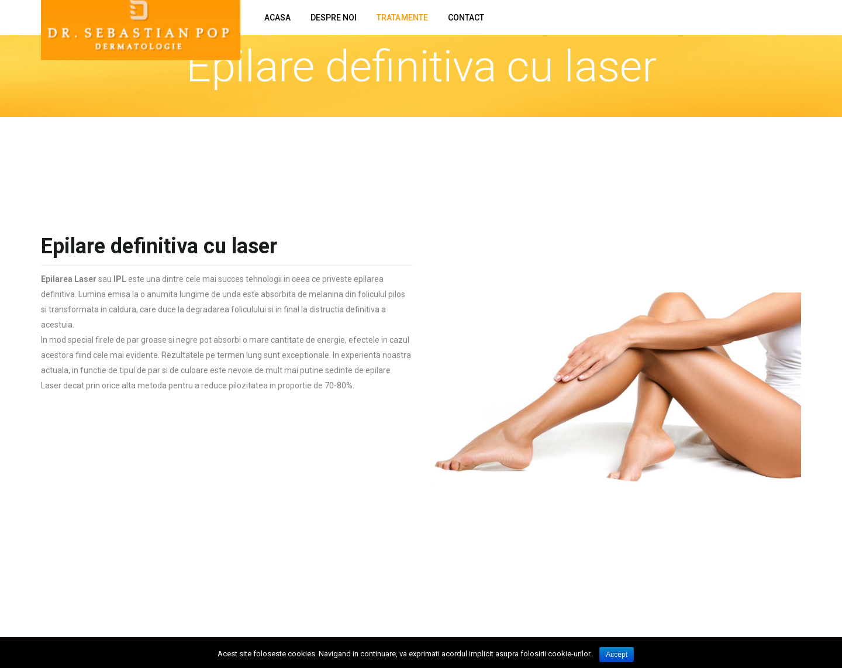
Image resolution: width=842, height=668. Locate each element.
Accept (616, 654)
